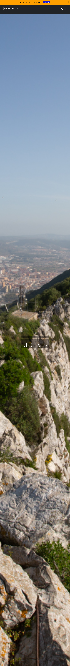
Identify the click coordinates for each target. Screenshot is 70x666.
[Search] (62, 9)
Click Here (46, 2)
